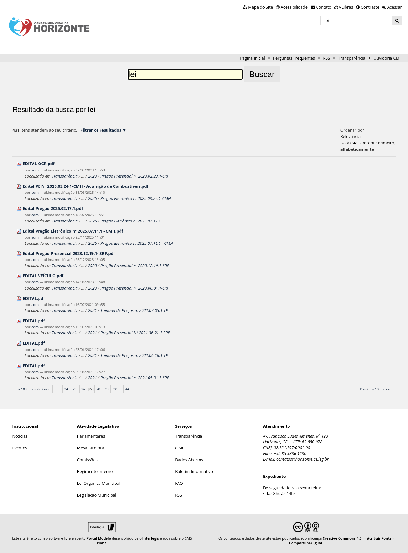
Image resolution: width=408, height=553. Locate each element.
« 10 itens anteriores (33, 389)
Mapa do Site (260, 7)
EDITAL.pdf (34, 298)
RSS (326, 58)
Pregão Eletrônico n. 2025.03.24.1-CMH (135, 198)
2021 (92, 310)
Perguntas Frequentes (294, 58)
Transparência (351, 58)
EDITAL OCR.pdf (39, 163)
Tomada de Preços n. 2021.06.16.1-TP (134, 355)
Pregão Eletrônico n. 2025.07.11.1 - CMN (136, 243)
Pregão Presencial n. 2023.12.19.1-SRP (134, 265)
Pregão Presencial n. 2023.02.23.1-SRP (134, 176)
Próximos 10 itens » (375, 389)
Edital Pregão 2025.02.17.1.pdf (53, 208)
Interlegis (150, 538)
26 (83, 389)
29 (107, 389)
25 (74, 389)
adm (35, 170)
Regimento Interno (95, 471)
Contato (324, 7)
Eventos (19, 448)
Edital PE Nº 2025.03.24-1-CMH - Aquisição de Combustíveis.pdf (86, 186)
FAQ (179, 483)
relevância (350, 136)
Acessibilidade (294, 7)
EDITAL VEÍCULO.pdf (43, 276)
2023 (92, 176)
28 (98, 389)
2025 (92, 198)
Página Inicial (252, 58)
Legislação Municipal (96, 495)
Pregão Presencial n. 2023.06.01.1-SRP (134, 288)
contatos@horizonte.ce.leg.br (302, 459)
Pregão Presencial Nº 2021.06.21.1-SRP (135, 333)
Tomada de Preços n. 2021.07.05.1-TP (134, 310)
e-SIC (180, 448)
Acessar (394, 7)
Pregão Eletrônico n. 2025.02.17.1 (130, 221)
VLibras (346, 7)
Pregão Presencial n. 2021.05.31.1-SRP (134, 378)
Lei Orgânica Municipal (98, 483)
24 (66, 389)
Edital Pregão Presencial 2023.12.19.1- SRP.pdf (69, 253)
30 (115, 389)
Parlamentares (91, 436)
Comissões (87, 459)
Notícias (19, 436)
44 (127, 389)
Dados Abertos (189, 459)
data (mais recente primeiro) (368, 143)
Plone (101, 543)
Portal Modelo (98, 538)
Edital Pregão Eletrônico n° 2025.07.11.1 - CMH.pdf (73, 231)
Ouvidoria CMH (388, 58)
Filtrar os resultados (100, 130)
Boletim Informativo (194, 471)
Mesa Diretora (90, 448)
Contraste (370, 7)
